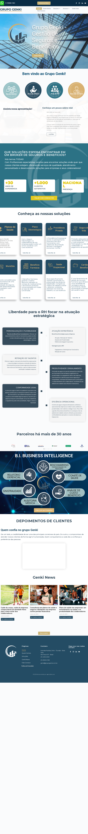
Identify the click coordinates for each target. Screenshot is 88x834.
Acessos (66, 8)
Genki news (75, 8)
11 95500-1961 (10, 3)
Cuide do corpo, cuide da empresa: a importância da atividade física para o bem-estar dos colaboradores (14, 610)
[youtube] (84, 3)
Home (39, 8)
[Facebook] (76, 3)
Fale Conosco (41, 11)
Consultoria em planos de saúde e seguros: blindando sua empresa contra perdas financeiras (43, 609)
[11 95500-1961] (2, 3)
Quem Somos (47, 8)
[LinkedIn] (82, 3)
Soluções (57, 8)
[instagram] (79, 3)
